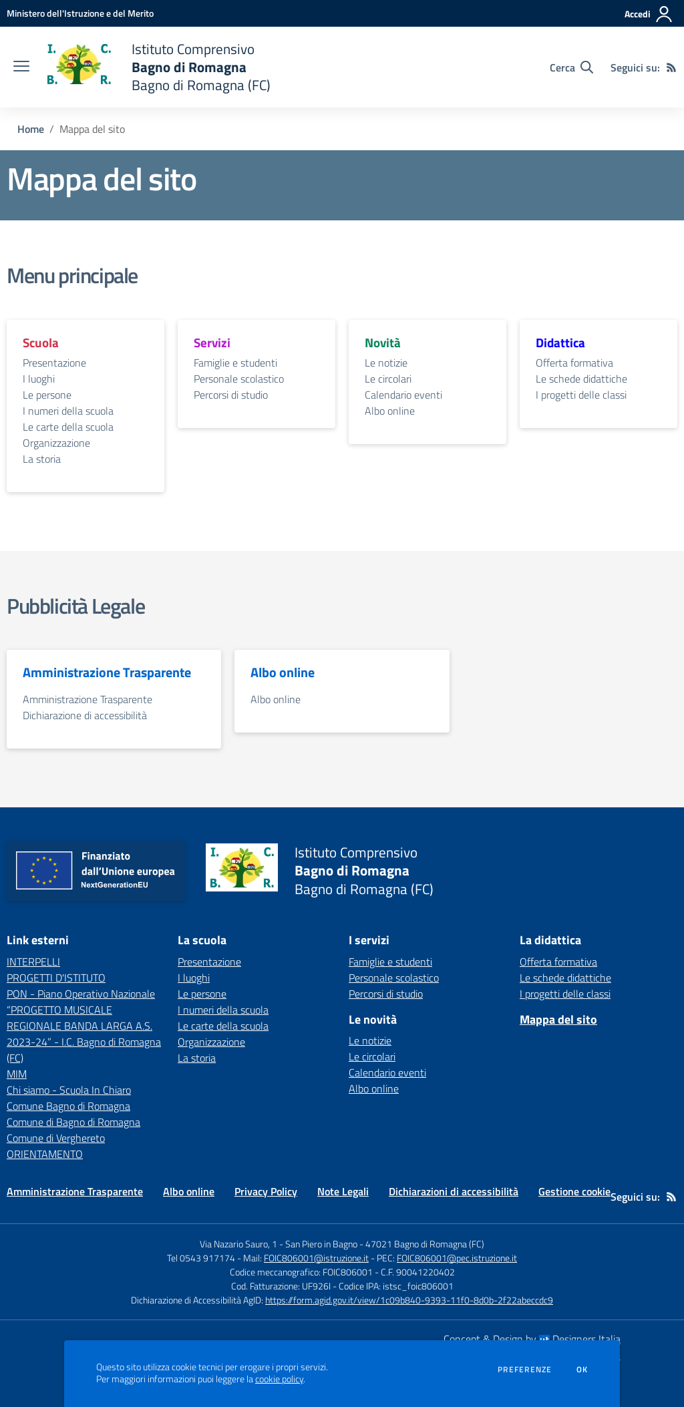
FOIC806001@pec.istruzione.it (457, 1258)
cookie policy (279, 1379)
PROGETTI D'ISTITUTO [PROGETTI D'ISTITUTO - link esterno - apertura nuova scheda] (56, 978)
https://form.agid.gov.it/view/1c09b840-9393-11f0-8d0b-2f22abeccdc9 (409, 1300)
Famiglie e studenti (235, 363)
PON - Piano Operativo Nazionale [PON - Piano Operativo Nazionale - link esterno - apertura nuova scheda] (81, 994)
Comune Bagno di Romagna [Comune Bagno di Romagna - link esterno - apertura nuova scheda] (68, 1106)
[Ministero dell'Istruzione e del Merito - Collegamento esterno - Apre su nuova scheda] (80, 13)
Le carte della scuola (68, 427)
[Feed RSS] (671, 67)
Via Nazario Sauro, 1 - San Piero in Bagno (278, 1244)
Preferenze (525, 1370)
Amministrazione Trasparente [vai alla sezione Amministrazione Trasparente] (107, 672)
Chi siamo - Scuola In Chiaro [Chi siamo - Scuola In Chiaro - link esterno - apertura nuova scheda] (69, 1090)
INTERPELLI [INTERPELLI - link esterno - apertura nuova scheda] (33, 962)
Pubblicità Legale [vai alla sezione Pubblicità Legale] (75, 606)
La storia (42, 459)
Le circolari (388, 379)
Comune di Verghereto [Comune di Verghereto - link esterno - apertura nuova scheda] (56, 1138)
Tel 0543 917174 (201, 1258)
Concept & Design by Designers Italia (532, 1339)
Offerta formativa (574, 363)
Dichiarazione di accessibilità (85, 715)
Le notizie (386, 363)
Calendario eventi (403, 395)
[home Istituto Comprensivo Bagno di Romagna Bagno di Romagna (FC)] (157, 67)
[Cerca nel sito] (571, 67)
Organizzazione (56, 443)
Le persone (47, 395)
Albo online (390, 411)
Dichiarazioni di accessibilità (453, 1191)
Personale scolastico (239, 379)
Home (30, 129)
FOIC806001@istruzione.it (316, 1258)
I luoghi (39, 379)
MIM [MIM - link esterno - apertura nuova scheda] (17, 1074)
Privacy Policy (265, 1191)
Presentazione (54, 363)
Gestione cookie (574, 1191)
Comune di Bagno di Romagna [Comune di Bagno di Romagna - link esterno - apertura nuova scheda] (73, 1122)
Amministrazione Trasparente (87, 699)
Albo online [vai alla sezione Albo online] (282, 672)
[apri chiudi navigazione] (21, 67)
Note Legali (343, 1191)
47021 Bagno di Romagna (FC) (424, 1244)
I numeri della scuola (68, 411)
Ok (582, 1370)
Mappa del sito (558, 1019)
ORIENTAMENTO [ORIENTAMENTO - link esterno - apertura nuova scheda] (45, 1154)
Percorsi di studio (231, 395)
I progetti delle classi (581, 395)
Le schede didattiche (581, 379)
